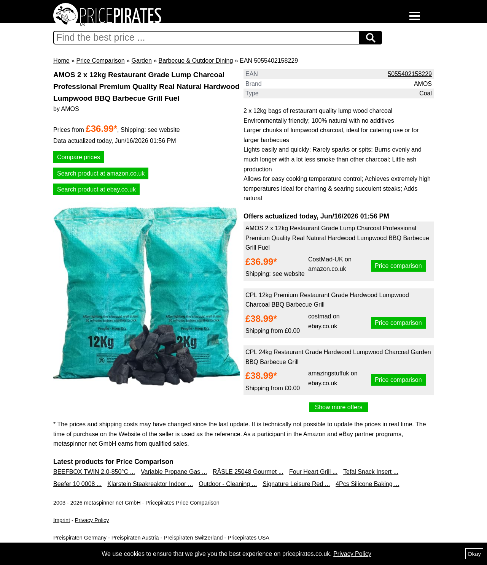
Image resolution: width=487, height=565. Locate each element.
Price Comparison (100, 60)
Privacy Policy (92, 520)
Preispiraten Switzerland (193, 538)
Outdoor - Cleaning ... (228, 484)
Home (61, 60)
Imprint (61, 520)
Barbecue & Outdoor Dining (196, 60)
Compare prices (78, 157)
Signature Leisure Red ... (296, 484)
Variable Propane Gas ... (174, 471)
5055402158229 (410, 74)
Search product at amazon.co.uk (101, 173)
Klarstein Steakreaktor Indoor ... (150, 484)
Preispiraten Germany (80, 538)
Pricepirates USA (248, 538)
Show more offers (338, 407)
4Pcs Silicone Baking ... (367, 484)
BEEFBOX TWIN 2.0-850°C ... (94, 471)
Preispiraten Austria (135, 538)
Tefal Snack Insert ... (370, 471)
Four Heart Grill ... (313, 471)
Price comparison (398, 266)
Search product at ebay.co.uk (96, 189)
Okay (474, 554)
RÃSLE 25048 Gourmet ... (248, 471)
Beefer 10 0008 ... (77, 484)
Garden (141, 60)
